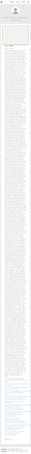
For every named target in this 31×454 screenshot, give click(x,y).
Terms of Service (21, 450)
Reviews (4, 450)
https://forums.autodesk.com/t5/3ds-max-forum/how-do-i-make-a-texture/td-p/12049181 (14, 433)
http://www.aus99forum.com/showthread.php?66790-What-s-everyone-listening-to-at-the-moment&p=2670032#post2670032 (17, 398)
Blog (1, 450)
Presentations (4, 451)
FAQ (16, 450)
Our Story (9, 450)
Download (8, 439)
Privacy (26, 450)
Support (13, 450)
